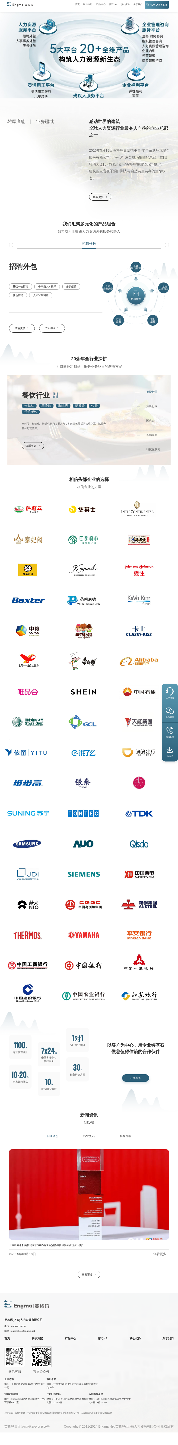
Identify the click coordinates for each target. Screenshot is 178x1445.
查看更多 (102, 197)
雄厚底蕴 (16, 121)
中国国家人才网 (71, 1425)
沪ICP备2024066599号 (37, 1439)
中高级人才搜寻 (45, 287)
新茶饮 (80, 407)
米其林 (29, 407)
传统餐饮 (30, 413)
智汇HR (110, 4)
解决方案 (84, 4)
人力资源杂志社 (88, 1425)
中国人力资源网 (105, 1425)
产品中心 (97, 4)
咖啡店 (63, 407)
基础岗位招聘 (20, 287)
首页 (74, 4)
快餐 (94, 407)
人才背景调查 (20, 296)
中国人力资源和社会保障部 (50, 1425)
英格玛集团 (20, 1425)
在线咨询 (135, 1084)
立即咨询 (52, 330)
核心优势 (122, 4)
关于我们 (135, 4)
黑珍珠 (46, 407)
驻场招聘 (88, 287)
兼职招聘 (68, 287)
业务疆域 (45, 121)
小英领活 (31, 1425)
